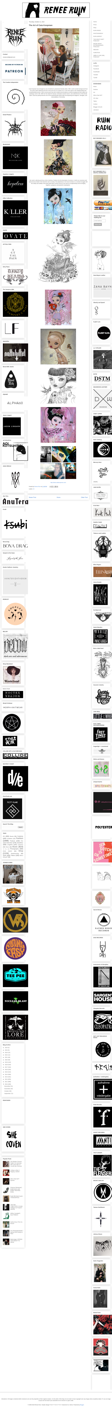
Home (58, 497)
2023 (6, 1052)
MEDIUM (95, 49)
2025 (6, 1047)
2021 (6, 1057)
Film (22, 841)
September (7, 1093)
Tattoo (13, 855)
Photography (14, 849)
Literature (20, 844)
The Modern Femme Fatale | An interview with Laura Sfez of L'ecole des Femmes (16, 1164)
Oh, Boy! (95, 98)
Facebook (96, 69)
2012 (6, 1079)
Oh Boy (5, 849)
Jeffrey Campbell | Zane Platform (15, 1214)
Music (15, 847)
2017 (6, 1067)
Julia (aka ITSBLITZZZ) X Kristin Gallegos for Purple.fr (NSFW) (16, 1207)
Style (4, 855)
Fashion (19, 838)
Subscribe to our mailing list (99, 216)
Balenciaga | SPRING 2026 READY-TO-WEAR (16, 1241)
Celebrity (20, 836)
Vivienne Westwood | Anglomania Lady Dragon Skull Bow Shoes (16, 1190)
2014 (6, 1074)
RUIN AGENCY (97, 36)
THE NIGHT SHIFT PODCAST (98, 40)
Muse (7, 847)
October (6, 1091)
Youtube (95, 74)
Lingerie (10, 844)
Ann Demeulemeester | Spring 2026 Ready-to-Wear (16, 1232)
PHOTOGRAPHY (98, 33)
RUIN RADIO (7, 851)
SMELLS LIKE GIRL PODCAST (99, 56)
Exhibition (10, 838)
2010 (6, 1084)
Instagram (96, 66)
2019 (6, 1062)
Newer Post (32, 497)
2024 (6, 1050)
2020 (6, 1060)
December (7, 1086)
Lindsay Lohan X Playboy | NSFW (15, 1171)
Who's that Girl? (97, 95)
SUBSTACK (96, 52)
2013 (6, 1077)
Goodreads (96, 71)
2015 (6, 1072)
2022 (6, 1055)
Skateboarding (15, 853)
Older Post (84, 497)
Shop (20, 851)
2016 (6, 1069)
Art (33, 489)
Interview (9, 843)
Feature (12, 841)
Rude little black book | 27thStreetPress (16, 1196)
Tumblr (95, 77)
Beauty (12, 836)
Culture (95, 104)
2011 (6, 1081)
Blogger (82, 1404)
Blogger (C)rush (97, 107)
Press (95, 24)
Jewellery (20, 843)
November (7, 1088)
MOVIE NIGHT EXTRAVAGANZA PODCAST (98, 45)
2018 (6, 1064)
